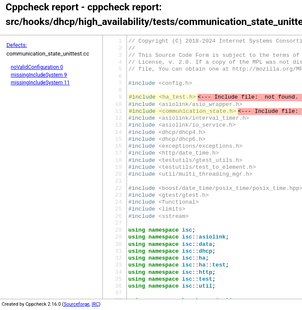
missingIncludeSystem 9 (39, 75)
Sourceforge (76, 304)
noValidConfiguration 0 (37, 67)
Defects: (16, 45)
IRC (95, 304)
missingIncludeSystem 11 (40, 83)
